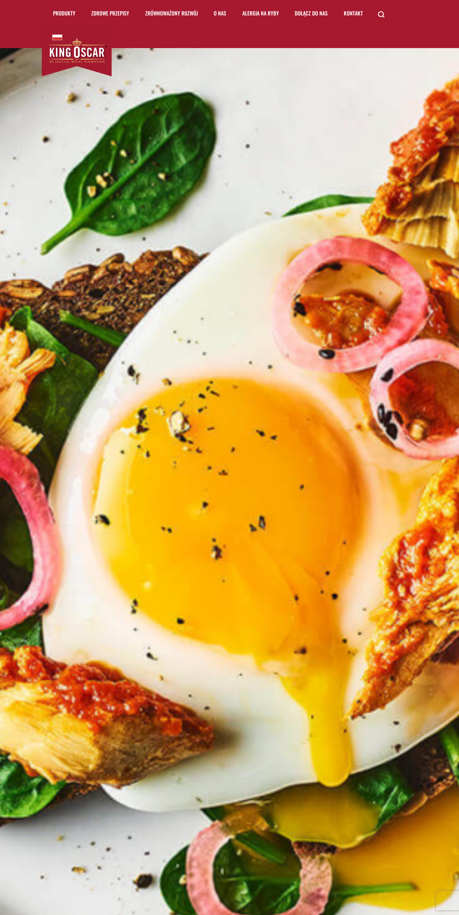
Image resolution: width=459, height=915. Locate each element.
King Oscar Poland (57, 37)
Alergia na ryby (260, 13)
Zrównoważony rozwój (171, 13)
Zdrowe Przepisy (110, 13)
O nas (220, 13)
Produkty (64, 13)
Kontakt (353, 13)
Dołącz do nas (311, 13)
